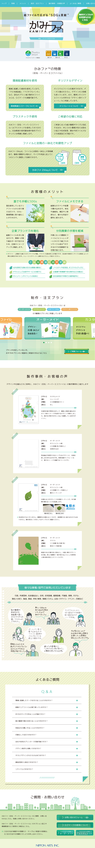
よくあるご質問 (75, 3)
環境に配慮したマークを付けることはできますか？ (34, 700)
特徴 (13, 3)
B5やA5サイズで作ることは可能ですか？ (30, 714)
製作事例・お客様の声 (57, 3)
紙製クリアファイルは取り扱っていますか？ (32, 707)
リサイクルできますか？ (24, 769)
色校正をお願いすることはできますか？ (30, 728)
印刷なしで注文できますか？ (26, 735)
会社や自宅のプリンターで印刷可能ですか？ (32, 742)
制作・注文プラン (37, 3)
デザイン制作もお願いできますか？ (28, 748)
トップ (4, 3)
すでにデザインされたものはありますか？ (31, 755)
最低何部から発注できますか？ (27, 762)
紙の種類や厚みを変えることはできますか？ (32, 721)
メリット (23, 3)
